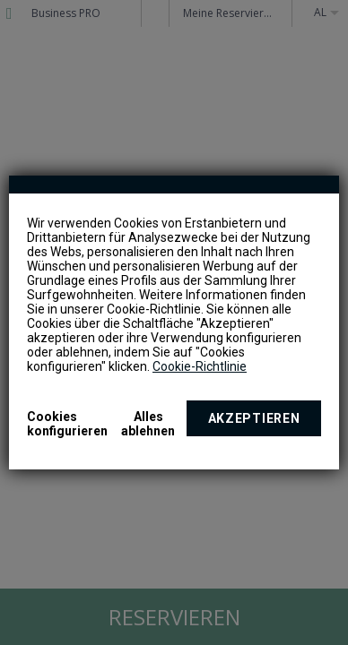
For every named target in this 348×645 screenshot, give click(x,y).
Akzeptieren (254, 418)
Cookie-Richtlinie (199, 366)
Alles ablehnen (148, 423)
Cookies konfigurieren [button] (67, 423)
